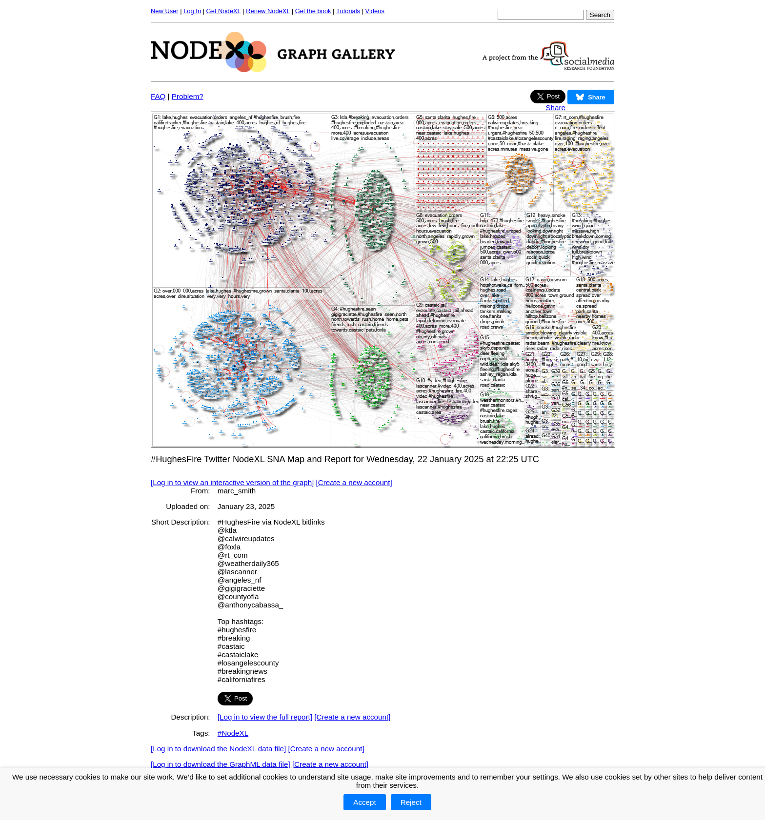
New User (165, 11)
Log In (192, 11)
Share (555, 107)
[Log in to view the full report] (265, 717)
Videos (374, 11)
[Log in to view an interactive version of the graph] (232, 482)
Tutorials (348, 11)
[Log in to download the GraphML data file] (220, 764)
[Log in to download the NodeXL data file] (218, 748)
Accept (364, 802)
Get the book (313, 11)
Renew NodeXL (268, 11)
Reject (411, 802)
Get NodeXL (223, 11)
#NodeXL (233, 733)
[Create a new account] (354, 482)
